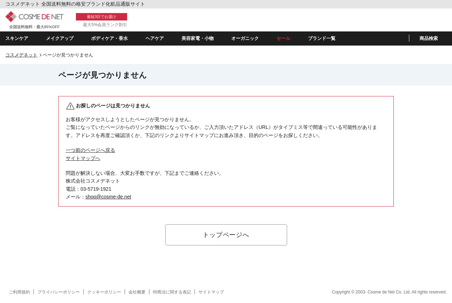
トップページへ (226, 234)
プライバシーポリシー (58, 292)
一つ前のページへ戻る (90, 150)
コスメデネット (21, 55)
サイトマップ (211, 292)
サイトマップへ (83, 158)
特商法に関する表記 (172, 292)
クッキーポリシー (104, 292)
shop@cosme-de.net (108, 197)
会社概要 (137, 292)
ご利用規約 (19, 292)
